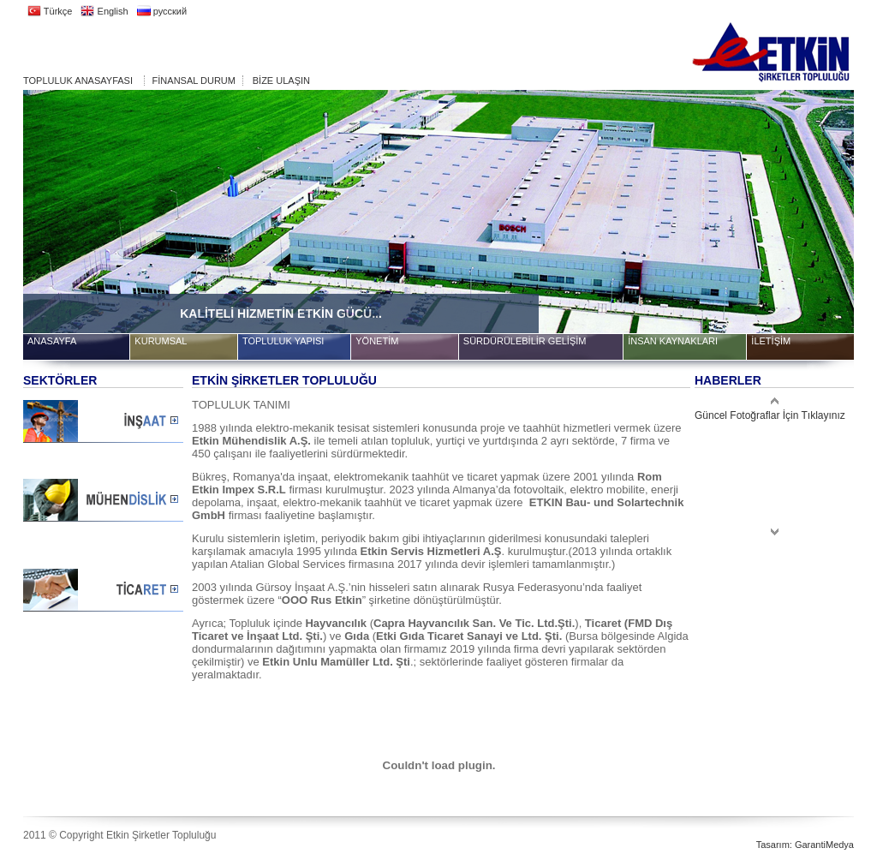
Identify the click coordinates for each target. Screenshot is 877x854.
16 (838, 102)
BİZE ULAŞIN (281, 80)
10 (710, 102)
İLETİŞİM (770, 341)
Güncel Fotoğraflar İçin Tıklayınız (770, 415)
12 (752, 102)
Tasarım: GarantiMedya (805, 844)
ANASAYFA (51, 341)
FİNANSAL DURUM (194, 80)
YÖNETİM (376, 341)
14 (795, 102)
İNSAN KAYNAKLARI (673, 341)
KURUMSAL (160, 341)
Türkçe (49, 11)
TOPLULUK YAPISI (283, 341)
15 (817, 102)
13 (774, 102)
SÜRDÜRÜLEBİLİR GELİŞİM (525, 341)
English (104, 11)
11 (731, 102)
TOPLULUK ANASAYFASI (78, 80)
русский (162, 11)
